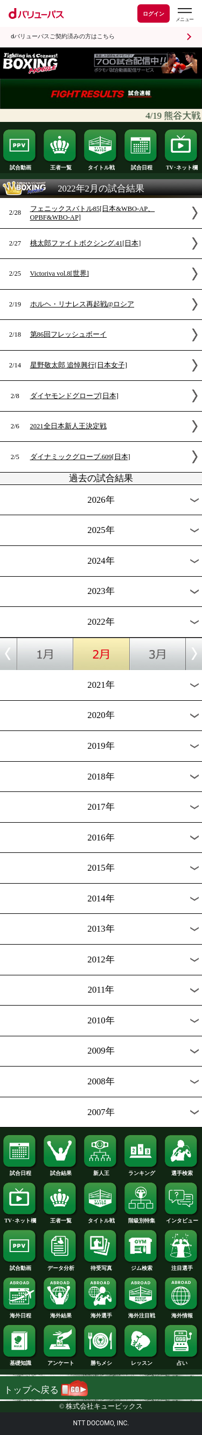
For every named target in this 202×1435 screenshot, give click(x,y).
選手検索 (181, 1170)
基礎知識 (20, 1360)
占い (181, 1360)
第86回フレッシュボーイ (68, 334)
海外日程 (20, 1313)
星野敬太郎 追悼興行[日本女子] (78, 365)
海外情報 (181, 1313)
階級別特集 (141, 1218)
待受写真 (100, 1265)
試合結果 (60, 1170)
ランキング (141, 1170)
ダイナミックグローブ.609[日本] (80, 457)
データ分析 (60, 1265)
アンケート (60, 1360)
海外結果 (60, 1313)
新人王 (100, 1170)
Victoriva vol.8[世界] (59, 273)
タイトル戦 (100, 165)
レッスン (141, 1360)
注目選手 (181, 1265)
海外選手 (100, 1313)
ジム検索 (141, 1265)
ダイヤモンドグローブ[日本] (74, 396)
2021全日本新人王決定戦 (68, 426)
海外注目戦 (141, 1313)
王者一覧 (60, 165)
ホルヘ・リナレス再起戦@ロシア (82, 304)
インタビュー (181, 1218)
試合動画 (20, 165)
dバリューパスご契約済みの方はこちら (63, 36)
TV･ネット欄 (181, 165)
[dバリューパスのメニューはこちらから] (184, 15)
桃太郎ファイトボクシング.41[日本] (85, 243)
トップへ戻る (46, 1390)
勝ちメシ (100, 1360)
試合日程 (141, 165)
